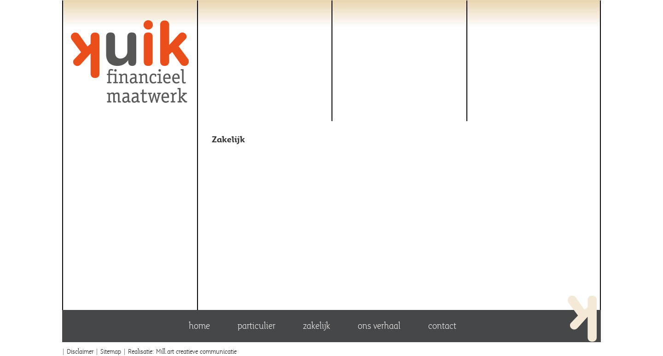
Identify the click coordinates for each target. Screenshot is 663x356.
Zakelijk (316, 325)
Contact (442, 325)
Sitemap (110, 351)
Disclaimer (80, 351)
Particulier (256, 325)
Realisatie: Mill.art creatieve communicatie (182, 351)
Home (199, 325)
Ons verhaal (379, 325)
